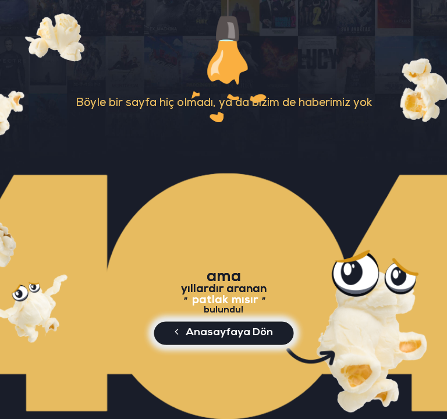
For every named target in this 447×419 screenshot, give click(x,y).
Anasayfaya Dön (224, 332)
